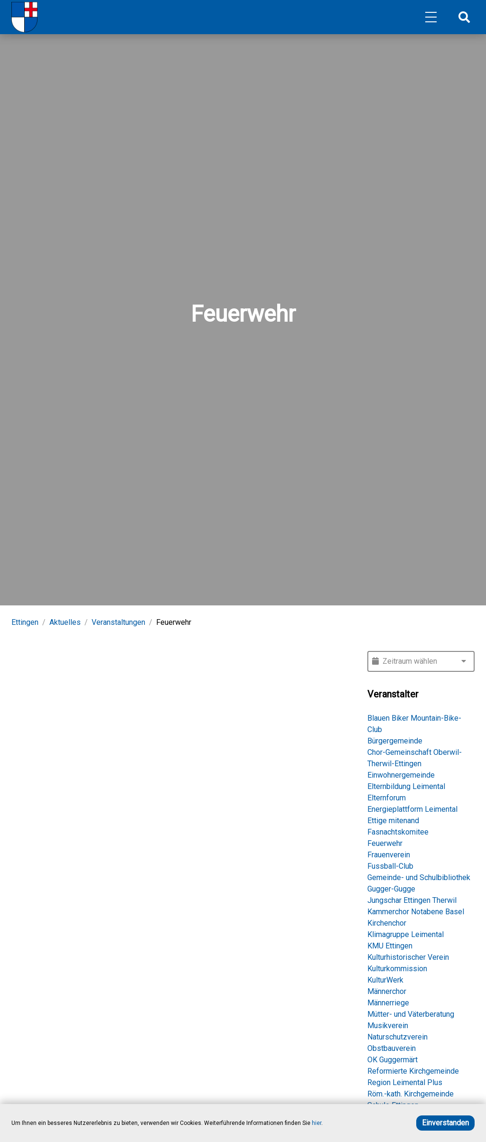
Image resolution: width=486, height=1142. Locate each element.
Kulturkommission (397, 968)
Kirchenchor (386, 923)
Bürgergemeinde (394, 740)
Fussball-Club (390, 866)
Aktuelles (65, 622)
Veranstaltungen (118, 622)
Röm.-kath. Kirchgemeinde (410, 1093)
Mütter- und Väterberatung (410, 1014)
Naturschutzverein (397, 1036)
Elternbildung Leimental (406, 786)
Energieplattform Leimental (412, 809)
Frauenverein (388, 854)
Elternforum (386, 797)
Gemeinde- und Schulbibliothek (418, 877)
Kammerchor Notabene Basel (415, 911)
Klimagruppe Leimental (405, 934)
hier (316, 1123)
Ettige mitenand (393, 820)
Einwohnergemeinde (401, 775)
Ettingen (24, 622)
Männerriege (388, 1002)
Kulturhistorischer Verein (408, 957)
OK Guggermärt (392, 1059)
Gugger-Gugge (391, 888)
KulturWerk (385, 979)
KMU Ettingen (389, 945)
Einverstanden (445, 1122)
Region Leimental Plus (404, 1082)
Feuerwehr (384, 843)
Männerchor (386, 991)
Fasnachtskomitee (398, 831)
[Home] (24, 17)
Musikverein (387, 1025)
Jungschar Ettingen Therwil (412, 900)
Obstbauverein (391, 1048)
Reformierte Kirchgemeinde (413, 1071)
